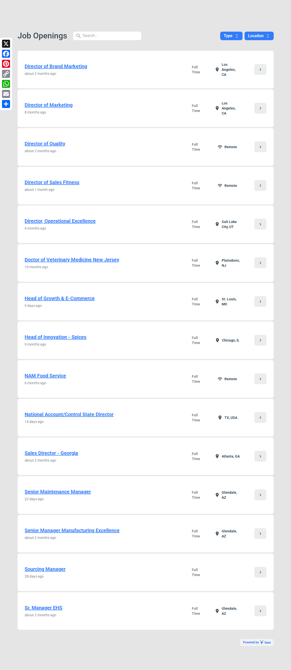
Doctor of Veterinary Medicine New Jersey (72, 260)
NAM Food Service (45, 376)
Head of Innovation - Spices (55, 337)
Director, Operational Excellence (60, 221)
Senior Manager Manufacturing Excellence (72, 530)
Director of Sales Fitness (52, 182)
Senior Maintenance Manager (58, 492)
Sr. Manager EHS (43, 608)
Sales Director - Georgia (51, 453)
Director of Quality (45, 144)
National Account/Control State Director (69, 414)
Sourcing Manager (45, 569)
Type (231, 35)
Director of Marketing (49, 105)
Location (259, 35)
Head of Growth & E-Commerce (60, 298)
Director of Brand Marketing (56, 66)
